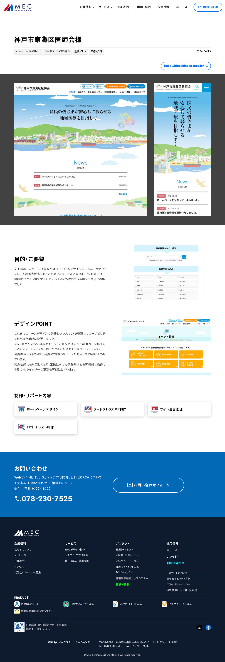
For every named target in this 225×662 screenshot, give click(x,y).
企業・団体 (80, 51)
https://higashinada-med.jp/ (186, 66)
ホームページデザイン (28, 51)
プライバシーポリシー (179, 584)
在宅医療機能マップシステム (132, 578)
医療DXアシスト (125, 549)
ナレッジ (172, 556)
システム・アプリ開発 (76, 555)
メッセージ (20, 555)
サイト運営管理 (166, 409)
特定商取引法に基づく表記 (182, 590)
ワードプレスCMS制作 (57, 51)
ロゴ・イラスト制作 (36, 427)
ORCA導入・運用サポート (79, 561)
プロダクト (123, 7)
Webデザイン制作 (75, 549)
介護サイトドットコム (127, 566)
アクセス (19, 566)
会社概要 (19, 561)
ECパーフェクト (124, 572)
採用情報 (163, 7)
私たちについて (22, 549)
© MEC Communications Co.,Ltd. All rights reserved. (112, 655)
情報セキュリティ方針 (179, 578)
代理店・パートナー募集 (27, 572)
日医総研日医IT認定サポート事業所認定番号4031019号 (40, 627)
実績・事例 (144, 7)
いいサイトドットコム (127, 561)
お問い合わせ (175, 563)
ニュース (181, 7)
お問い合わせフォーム (148, 484)
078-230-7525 (43, 499)
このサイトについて (177, 573)
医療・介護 (96, 51)
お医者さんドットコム (127, 555)
